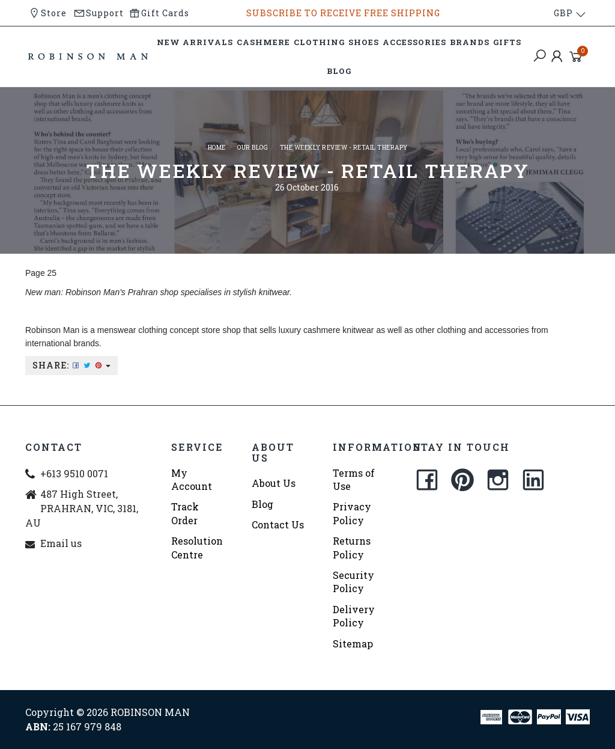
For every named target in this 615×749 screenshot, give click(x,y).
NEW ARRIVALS (195, 42)
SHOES (363, 42)
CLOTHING (319, 42)
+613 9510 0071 (74, 473)
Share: (71, 365)
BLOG (339, 71)
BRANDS (469, 42)
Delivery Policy (354, 616)
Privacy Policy (352, 513)
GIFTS (507, 42)
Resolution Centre (197, 547)
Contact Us (278, 524)
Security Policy (353, 582)
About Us (273, 483)
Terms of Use (354, 479)
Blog (262, 504)
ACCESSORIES (414, 42)
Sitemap (353, 643)
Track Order (185, 513)
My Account (191, 479)
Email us (61, 543)
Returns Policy (352, 547)
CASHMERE (263, 42)
